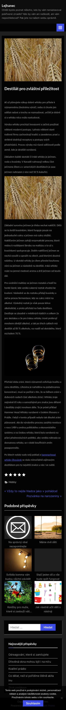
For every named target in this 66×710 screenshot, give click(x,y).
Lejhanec (8, 6)
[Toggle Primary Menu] (60, 27)
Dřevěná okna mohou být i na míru (29, 661)
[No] (61, 698)
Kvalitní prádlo (17, 668)
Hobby (12, 482)
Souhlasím (33, 703)
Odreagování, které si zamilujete (28, 654)
